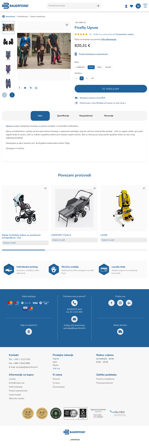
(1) (90, 34)
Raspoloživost (86, 115)
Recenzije (108, 115)
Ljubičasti (80, 67)
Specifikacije (63, 115)
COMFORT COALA (61, 235)
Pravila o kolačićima (105, 379)
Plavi (91, 67)
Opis (40, 115)
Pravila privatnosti (104, 383)
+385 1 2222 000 (21, 359)
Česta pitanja (59, 386)
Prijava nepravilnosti (18, 390)
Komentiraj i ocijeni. (125, 34)
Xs (92, 78)
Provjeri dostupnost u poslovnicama (93, 54)
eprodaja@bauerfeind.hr (74, 328)
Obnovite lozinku (16, 398)
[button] (12, 94)
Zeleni (108, 67)
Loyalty (12, 379)
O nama (56, 383)
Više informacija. (109, 39)
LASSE (104, 235)
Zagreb (56, 358)
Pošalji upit (112, 89)
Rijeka (55, 365)
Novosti (56, 379)
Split (55, 362)
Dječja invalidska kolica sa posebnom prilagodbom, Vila (21, 236)
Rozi (99, 67)
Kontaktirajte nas (16, 383)
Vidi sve (56, 368)
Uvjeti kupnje (15, 394)
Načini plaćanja (15, 386)
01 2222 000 (76, 312)
